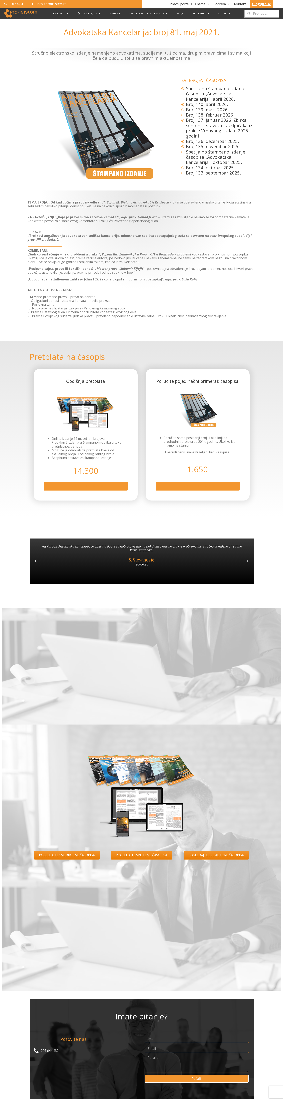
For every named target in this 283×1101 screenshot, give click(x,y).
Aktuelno (224, 13)
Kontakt (240, 4)
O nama (201, 4)
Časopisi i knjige (89, 13)
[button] (36, 564)
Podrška (221, 4)
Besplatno (201, 13)
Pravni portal (179, 4)
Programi (60, 13)
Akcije (180, 13)
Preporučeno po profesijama (148, 13)
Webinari (114, 13)
